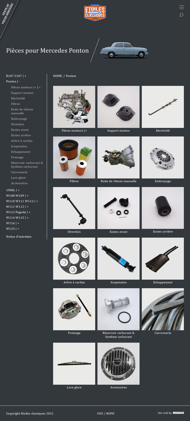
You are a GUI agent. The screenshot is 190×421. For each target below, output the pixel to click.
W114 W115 (15, 217)
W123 (10, 228)
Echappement (20, 152)
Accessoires (19, 183)
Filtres (15, 104)
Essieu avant (20, 130)
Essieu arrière (21, 135)
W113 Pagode (16, 212)
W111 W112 (15, 206)
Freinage (17, 157)
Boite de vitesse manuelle (22, 111)
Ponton (11, 81)
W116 (10, 223)
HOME (57, 76)
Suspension (19, 146)
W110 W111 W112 (20, 201)
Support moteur (22, 93)
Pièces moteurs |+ (23, 87)
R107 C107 (14, 76)
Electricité (18, 98)
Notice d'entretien (18, 236)
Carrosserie (19, 172)
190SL (10, 190)
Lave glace (18, 177)
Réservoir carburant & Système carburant (27, 164)
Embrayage (19, 119)
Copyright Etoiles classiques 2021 (30, 413)
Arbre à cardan (21, 141)
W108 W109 (15, 195)
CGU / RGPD (105, 413)
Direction (17, 124)
